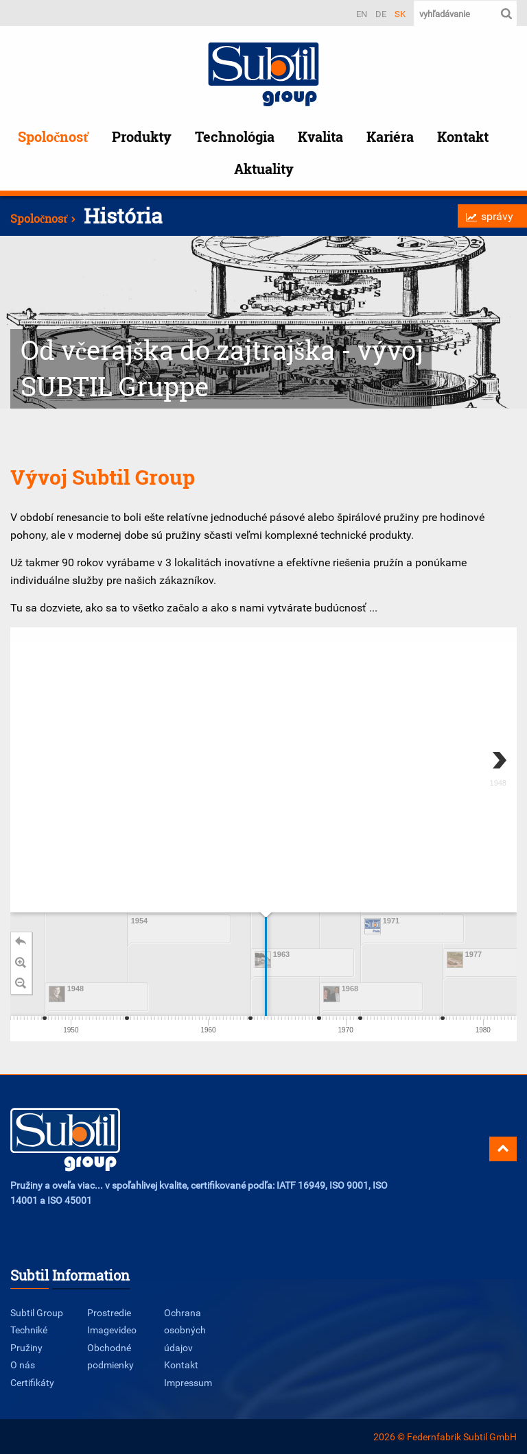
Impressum (188, 1382)
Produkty (142, 137)
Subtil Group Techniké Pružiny (36, 1330)
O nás (22, 1364)
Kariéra (390, 137)
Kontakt (463, 137)
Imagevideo (112, 1329)
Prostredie (109, 1312)
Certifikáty (32, 1382)
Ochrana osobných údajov (185, 1330)
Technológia (234, 137)
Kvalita (320, 137)
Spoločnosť (53, 137)
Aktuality (264, 169)
